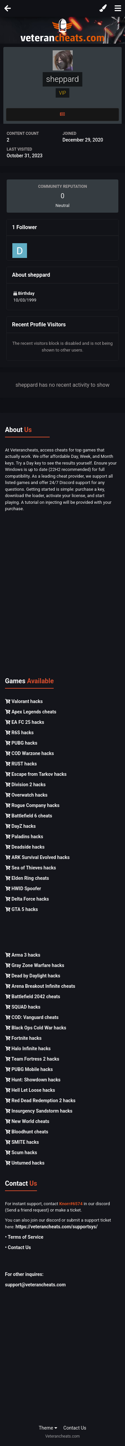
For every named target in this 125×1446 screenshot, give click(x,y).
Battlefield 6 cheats (28, 815)
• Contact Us (18, 1247)
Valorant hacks (24, 701)
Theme (48, 1428)
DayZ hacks (20, 826)
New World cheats (27, 1121)
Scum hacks (21, 1152)
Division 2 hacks (25, 784)
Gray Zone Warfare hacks (34, 965)
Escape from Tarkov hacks (36, 774)
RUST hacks (21, 763)
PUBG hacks (21, 743)
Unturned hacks (24, 1163)
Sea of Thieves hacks (30, 867)
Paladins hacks (24, 836)
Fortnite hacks (23, 1038)
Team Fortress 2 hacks (32, 1059)
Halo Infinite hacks (28, 1048)
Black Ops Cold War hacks (35, 1027)
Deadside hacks (25, 847)
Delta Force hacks (27, 899)
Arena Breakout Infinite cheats (40, 986)
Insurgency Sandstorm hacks (38, 1111)
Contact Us (74, 1428)
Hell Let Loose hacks (30, 1090)
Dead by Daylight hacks (32, 975)
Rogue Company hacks (32, 805)
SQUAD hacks (22, 1007)
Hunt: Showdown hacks (33, 1079)
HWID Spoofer (23, 888)
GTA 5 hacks (21, 909)
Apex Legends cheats (30, 711)
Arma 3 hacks (22, 955)
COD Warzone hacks (29, 753)
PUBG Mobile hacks (29, 1069)
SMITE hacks (22, 1142)
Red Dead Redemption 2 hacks (40, 1100)
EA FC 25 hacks (24, 722)
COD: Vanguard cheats (32, 1017)
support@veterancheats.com (35, 1284)
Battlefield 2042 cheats (32, 996)
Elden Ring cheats (27, 878)
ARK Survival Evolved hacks (37, 857)
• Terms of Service (24, 1237)
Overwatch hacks (26, 795)
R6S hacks (19, 732)
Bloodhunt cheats (26, 1131)
